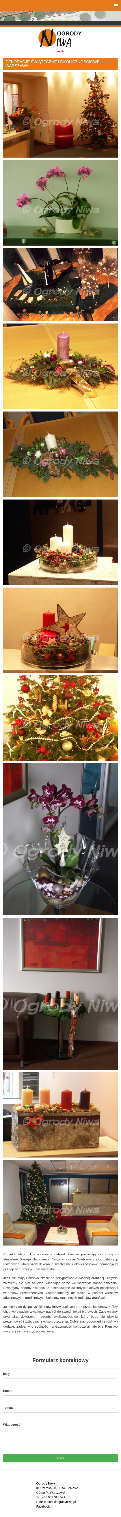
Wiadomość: (12, 1424)
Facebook (43, 1506)
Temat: (8, 1407)
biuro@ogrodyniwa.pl (61, 1502)
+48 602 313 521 (53, 1497)
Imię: (6, 1374)
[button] (116, 4)
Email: (7, 1391)
